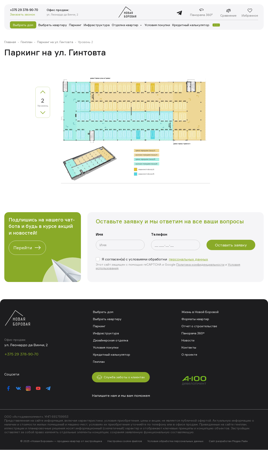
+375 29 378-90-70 (26, 10)
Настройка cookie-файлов (125, 441)
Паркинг (75, 25)
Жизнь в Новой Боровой (199, 311)
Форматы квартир (195, 319)
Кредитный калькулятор (190, 25)
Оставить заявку (231, 245)
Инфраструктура (97, 25)
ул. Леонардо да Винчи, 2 (66, 14)
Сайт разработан (220, 441)
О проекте (189, 354)
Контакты (188, 347)
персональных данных (188, 259)
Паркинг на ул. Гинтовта (55, 42)
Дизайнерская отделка (110, 340)
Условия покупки (157, 25)
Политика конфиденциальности (200, 264)
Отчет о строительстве (199, 326)
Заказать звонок (22, 15)
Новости (187, 340)
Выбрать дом (23, 25)
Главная (10, 42)
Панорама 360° (192, 333)
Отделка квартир (125, 25)
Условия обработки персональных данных (175, 441)
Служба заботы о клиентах (124, 377)
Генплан (26, 42)
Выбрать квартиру (52, 25)
